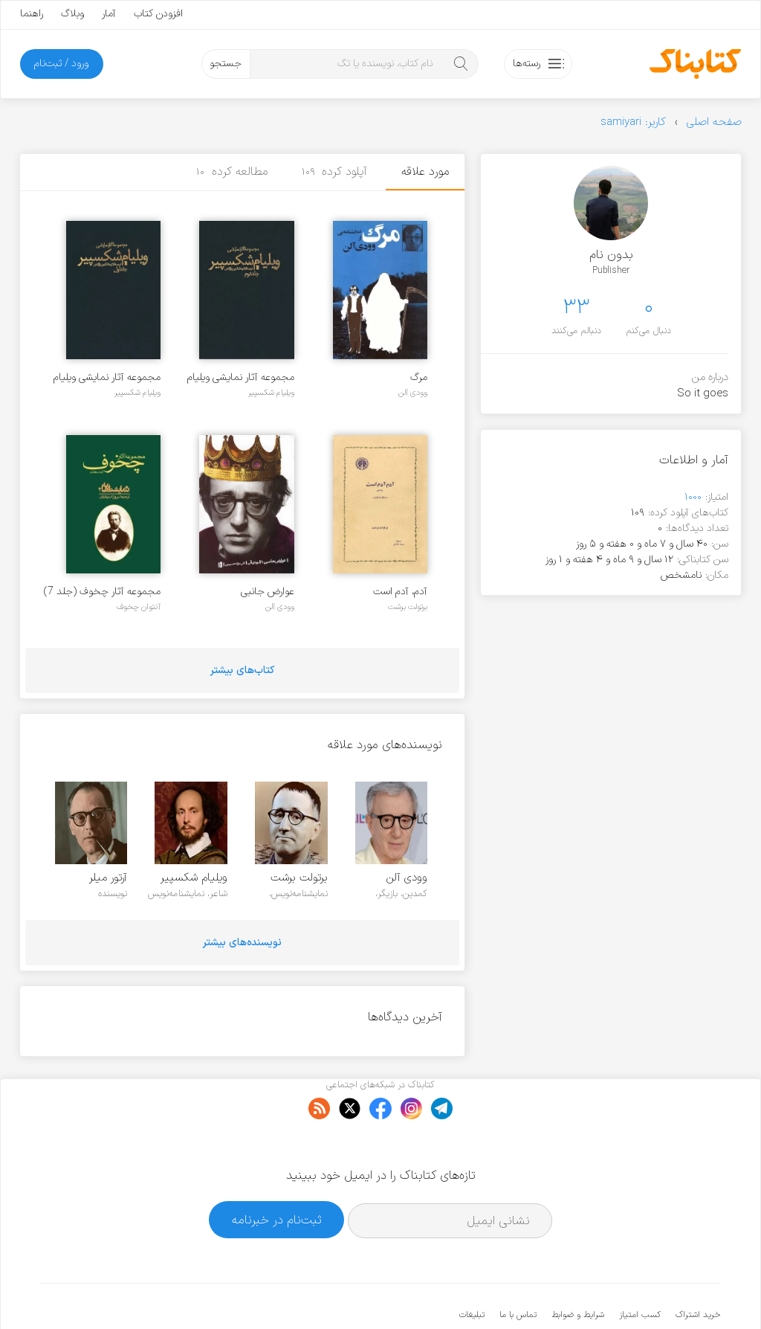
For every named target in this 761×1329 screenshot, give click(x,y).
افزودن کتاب (158, 14)
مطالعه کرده (232, 172)
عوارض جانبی (267, 591)
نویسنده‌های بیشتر (242, 942)
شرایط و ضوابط (577, 1269)
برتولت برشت (407, 607)
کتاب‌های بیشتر (242, 670)
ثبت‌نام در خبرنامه (277, 1174)
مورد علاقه (425, 172)
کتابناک (641, 1293)
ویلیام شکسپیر (271, 393)
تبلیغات (472, 1269)
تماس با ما (518, 1269)
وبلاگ (72, 14)
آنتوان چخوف (139, 607)
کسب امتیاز (640, 1269)
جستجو (226, 63)
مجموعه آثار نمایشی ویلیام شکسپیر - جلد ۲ (240, 377)
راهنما (31, 14)
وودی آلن (412, 393)
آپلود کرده (335, 172)
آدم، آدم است (400, 591)
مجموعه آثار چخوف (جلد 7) (102, 591)
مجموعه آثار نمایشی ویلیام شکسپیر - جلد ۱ (107, 377)
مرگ (418, 377)
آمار (109, 14)
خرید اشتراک (698, 1269)
